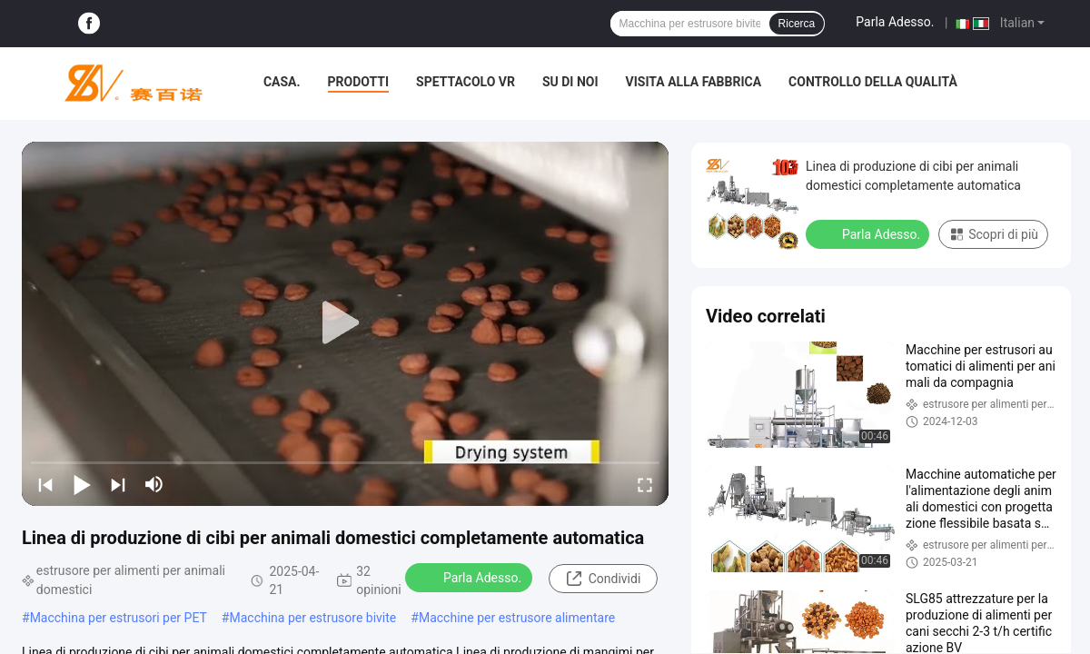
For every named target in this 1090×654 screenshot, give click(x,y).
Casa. (282, 81)
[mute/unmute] (154, 484)
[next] (118, 484)
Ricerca (797, 23)
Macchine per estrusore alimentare (517, 617)
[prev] (45, 484)
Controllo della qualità (872, 81)
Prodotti (359, 81)
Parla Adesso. (895, 22)
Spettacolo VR (465, 81)
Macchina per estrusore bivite (312, 617)
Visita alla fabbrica (693, 81)
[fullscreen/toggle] (645, 484)
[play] (345, 323)
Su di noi (570, 81)
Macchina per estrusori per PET (118, 617)
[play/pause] (82, 484)
